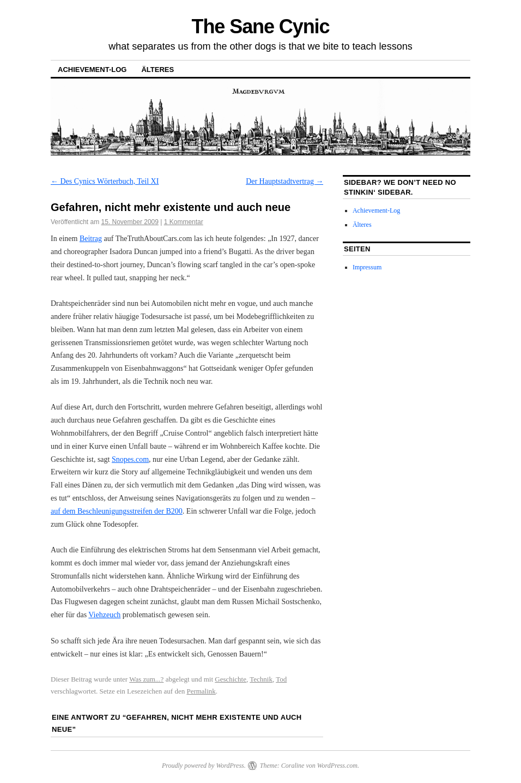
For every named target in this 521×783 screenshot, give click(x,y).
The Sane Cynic (261, 26)
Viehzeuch (104, 615)
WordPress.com (337, 765)
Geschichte (230, 679)
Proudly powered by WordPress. (204, 765)
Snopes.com (130, 459)
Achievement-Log (92, 69)
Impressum (367, 267)
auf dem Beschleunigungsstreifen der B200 (117, 511)
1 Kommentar (183, 222)
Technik (261, 679)
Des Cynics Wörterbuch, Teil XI (105, 181)
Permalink (200, 691)
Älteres (157, 69)
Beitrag (91, 238)
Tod (281, 679)
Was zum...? (146, 679)
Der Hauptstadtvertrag (284, 181)
